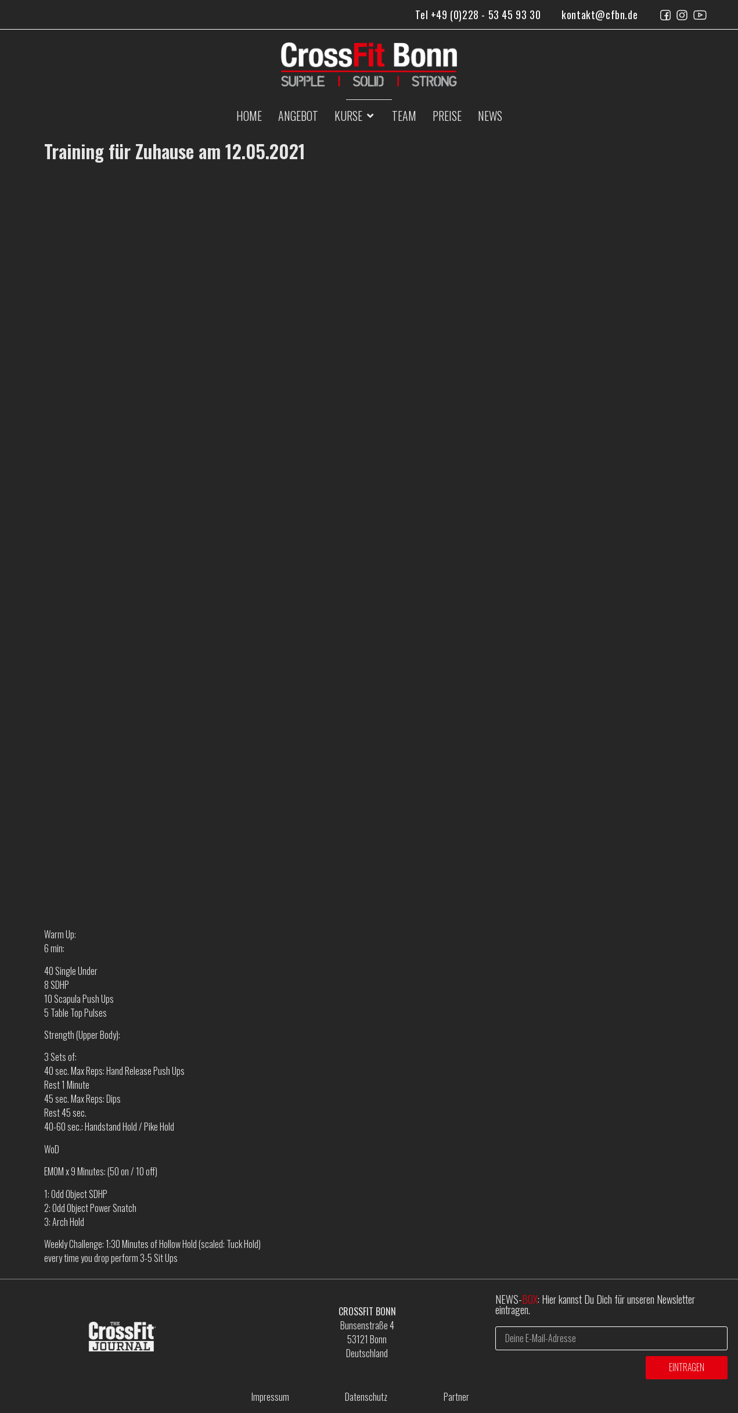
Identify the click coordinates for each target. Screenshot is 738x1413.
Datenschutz (366, 1397)
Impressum (270, 1397)
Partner (456, 1397)
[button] (355, 115)
